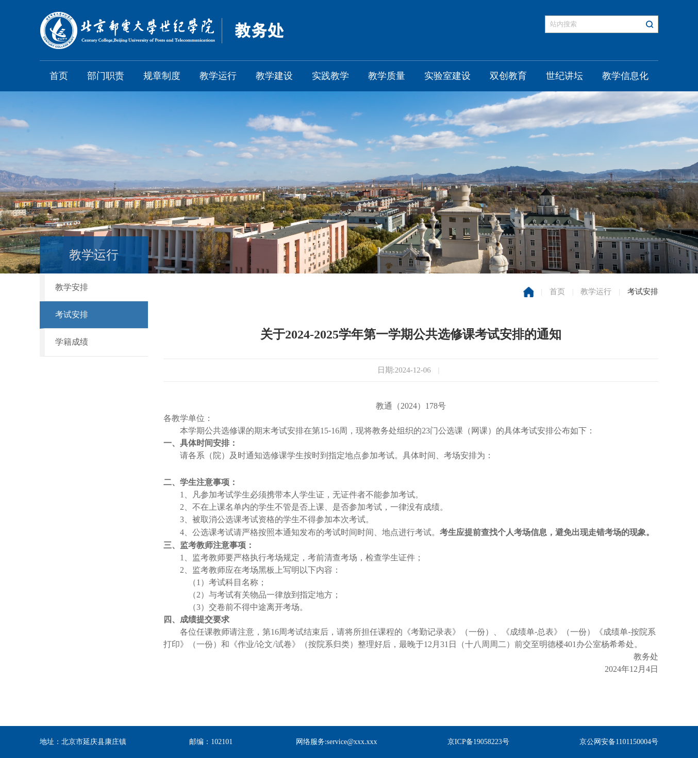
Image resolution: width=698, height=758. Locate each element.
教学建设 (274, 76)
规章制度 (161, 76)
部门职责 (105, 76)
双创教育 (508, 76)
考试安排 (71, 314)
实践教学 (330, 76)
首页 (58, 76)
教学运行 (218, 76)
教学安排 (71, 287)
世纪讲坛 (564, 76)
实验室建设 (447, 76)
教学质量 (386, 76)
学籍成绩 (71, 341)
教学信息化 (625, 76)
